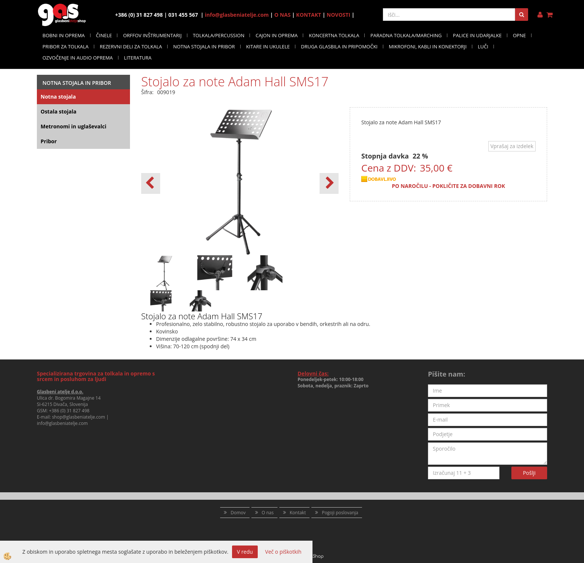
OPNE (519, 35)
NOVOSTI (338, 14)
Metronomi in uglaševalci (73, 126)
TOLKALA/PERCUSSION (219, 35)
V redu (245, 551)
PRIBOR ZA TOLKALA (65, 46)
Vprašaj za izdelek (512, 146)
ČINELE (104, 35)
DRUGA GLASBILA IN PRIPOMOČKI (339, 46)
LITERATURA (138, 57)
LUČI (483, 46)
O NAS (282, 14)
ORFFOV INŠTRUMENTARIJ (152, 35)
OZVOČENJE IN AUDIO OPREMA (77, 57)
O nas (268, 512)
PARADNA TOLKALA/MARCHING (406, 35)
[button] (329, 183)
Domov (238, 512)
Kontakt (298, 512)
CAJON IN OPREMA (277, 35)
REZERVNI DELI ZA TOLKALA (131, 46)
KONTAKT (308, 14)
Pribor (49, 141)
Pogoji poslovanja (340, 512)
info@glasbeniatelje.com (237, 14)
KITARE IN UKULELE (268, 46)
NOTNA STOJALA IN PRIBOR (204, 46)
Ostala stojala (58, 111)
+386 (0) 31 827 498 (69, 410)
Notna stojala (58, 96)
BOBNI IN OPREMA (63, 35)
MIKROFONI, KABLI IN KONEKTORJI (428, 46)
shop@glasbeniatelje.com (78, 417)
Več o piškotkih (283, 551)
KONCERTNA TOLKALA (334, 35)
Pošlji (529, 472)
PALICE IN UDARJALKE (477, 35)
